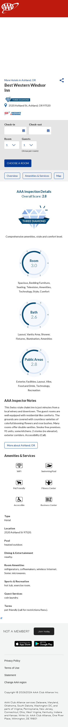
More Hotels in (20, 80)
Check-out (35, 124)
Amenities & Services (37, 175)
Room (7, 138)
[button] (52, 80)
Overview (12, 175)
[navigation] (34, 8)
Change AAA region (15, 682)
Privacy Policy (12, 660)
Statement (10, 675)
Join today (44, 631)
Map (58, 175)
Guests (26, 138)
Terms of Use (11, 667)
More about (21, 445)
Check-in (9, 124)
